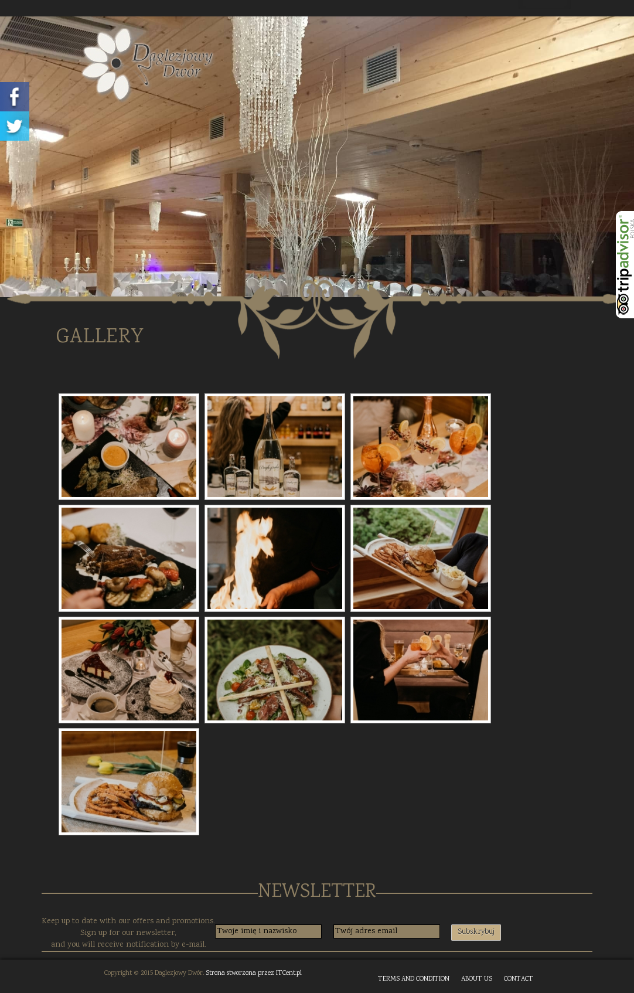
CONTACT (518, 979)
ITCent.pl (289, 973)
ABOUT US (476, 979)
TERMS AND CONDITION (413, 979)
